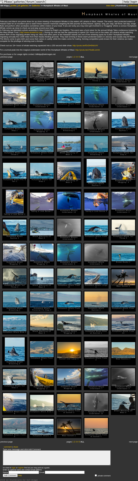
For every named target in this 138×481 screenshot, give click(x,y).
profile (13, 6)
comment (8, 447)
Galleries (36, 6)
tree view (110, 6)
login (13, 468)
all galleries (23, 6)
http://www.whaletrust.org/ (31, 32)
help (20, 475)
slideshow (133, 6)
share (15, 447)
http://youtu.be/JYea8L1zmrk (87, 50)
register (21, 468)
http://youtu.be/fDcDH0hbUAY (85, 45)
